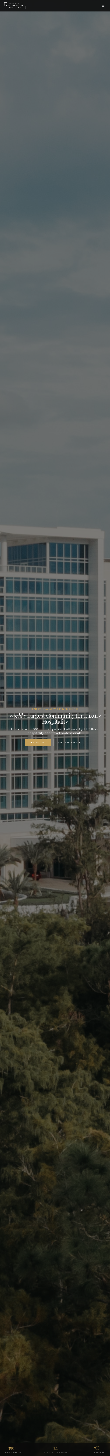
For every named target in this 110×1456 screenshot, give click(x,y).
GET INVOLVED (38, 742)
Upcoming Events (69, 742)
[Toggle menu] (103, 5)
